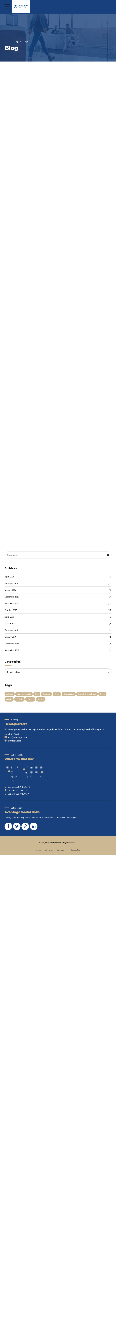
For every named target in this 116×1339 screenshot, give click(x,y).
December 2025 (12, 597)
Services (60, 850)
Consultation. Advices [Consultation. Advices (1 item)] (87, 695)
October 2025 (11, 611)
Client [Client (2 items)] (56, 695)
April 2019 (9, 617)
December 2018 (12, 644)
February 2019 (11, 631)
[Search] (108, 556)
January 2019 (10, 637)
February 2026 (11, 584)
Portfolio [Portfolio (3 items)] (19, 700)
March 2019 (10, 624)
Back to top (75, 850)
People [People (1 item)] (9, 700)
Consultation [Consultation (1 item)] (68, 695)
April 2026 (9, 577)
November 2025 (12, 604)
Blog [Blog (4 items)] (37, 695)
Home (17, 42)
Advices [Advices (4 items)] (9, 695)
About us (49, 850)
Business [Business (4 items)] (46, 695)
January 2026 (10, 591)
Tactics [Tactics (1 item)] (41, 700)
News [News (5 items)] (102, 695)
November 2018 (12, 651)
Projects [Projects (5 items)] (30, 700)
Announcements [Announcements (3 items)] (24, 695)
